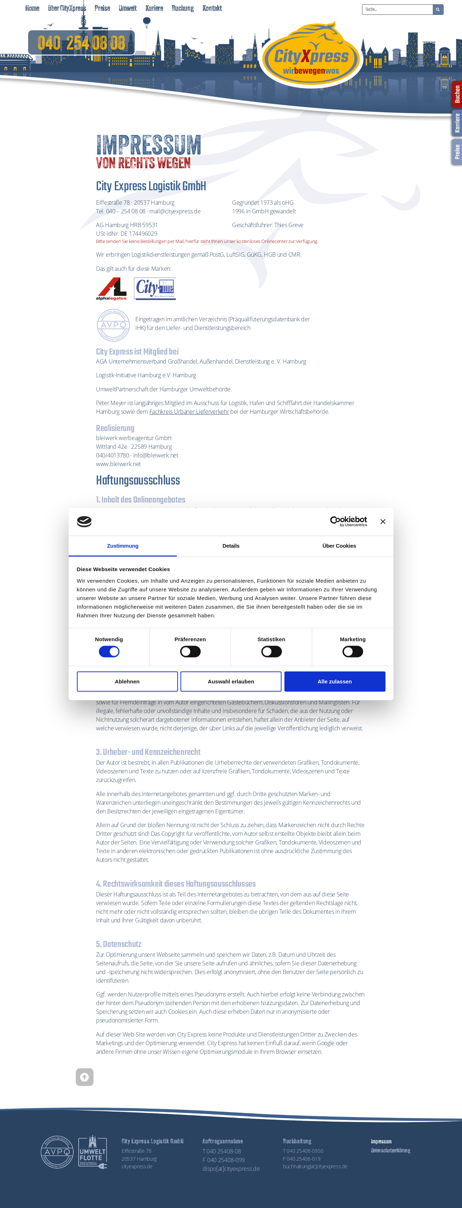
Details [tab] (230, 546)
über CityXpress (67, 9)
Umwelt (128, 9)
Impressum (381, 1142)
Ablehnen (127, 681)
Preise (102, 9)
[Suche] (438, 9)
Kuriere (154, 9)
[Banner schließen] (382, 521)
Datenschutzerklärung (389, 1150)
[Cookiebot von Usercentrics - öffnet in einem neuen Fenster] (335, 521)
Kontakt (212, 9)
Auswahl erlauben (231, 681)
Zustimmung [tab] (123, 546)
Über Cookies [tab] (339, 546)
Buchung (183, 9)
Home (32, 9)
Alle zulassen (335, 681)
